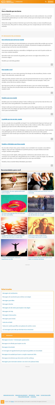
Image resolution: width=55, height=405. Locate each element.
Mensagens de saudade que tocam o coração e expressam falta (19, 354)
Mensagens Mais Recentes (21, 395)
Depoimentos (32, 395)
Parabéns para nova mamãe (9, 98)
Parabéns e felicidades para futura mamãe (13, 144)
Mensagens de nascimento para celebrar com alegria (17, 296)
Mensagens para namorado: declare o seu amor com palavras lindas (20, 361)
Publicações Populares (23, 396)
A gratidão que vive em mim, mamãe (12, 119)
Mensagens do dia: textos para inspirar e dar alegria (16, 307)
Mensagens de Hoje (8, 311)
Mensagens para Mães (8, 300)
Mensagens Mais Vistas (8, 395)
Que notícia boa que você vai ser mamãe (13, 39)
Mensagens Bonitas (8, 304)
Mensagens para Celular (9, 318)
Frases (37, 395)
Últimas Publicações (45, 395)
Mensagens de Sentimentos (10, 293)
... (51, 64)
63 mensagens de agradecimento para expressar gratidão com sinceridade (22, 350)
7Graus (12, 401)
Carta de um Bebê (7, 322)
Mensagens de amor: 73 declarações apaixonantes (15, 339)
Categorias (33, 396)
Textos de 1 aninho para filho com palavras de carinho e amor (19, 326)
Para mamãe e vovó (7, 69)
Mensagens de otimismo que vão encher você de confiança (18, 358)
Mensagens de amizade (8, 347)
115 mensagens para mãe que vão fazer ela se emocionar (18, 329)
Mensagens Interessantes (9, 315)
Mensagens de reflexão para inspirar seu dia (14, 343)
